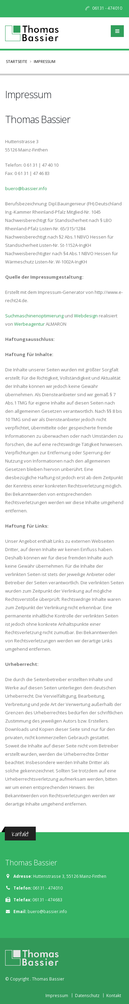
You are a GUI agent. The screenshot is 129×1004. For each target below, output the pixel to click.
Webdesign (86, 316)
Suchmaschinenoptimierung (34, 316)
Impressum (56, 995)
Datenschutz (87, 995)
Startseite (16, 61)
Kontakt (113, 995)
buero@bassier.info (26, 188)
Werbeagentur (29, 324)
